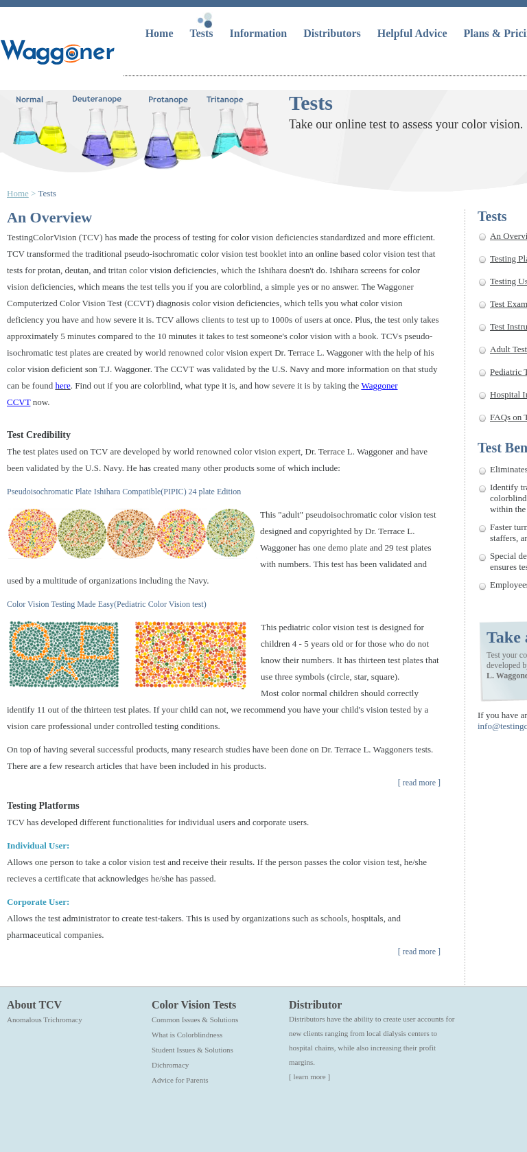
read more (419, 782)
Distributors (333, 33)
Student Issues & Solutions (192, 1050)
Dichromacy (170, 1065)
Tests (203, 33)
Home (160, 33)
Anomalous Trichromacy (44, 1019)
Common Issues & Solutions (195, 1019)
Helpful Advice (413, 33)
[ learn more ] (309, 1076)
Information (260, 33)
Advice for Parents (180, 1080)
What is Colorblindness (187, 1034)
